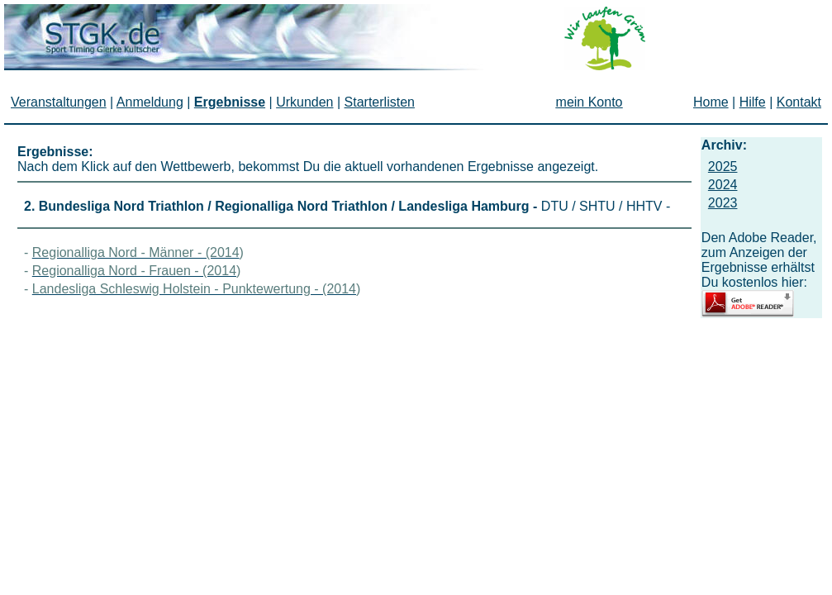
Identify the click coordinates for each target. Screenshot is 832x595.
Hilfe (752, 102)
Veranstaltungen (59, 102)
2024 (723, 185)
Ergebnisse (229, 102)
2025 (723, 166)
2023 (723, 203)
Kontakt (799, 102)
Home (711, 102)
